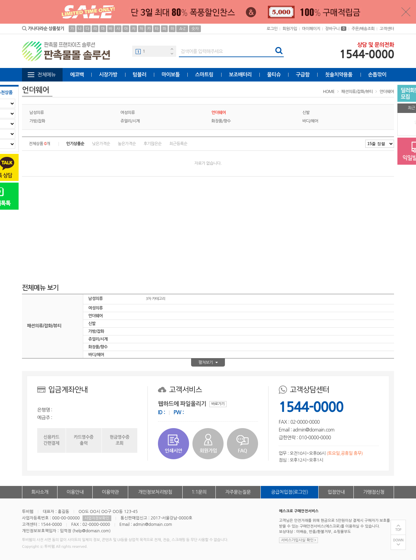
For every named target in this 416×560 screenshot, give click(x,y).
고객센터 (386, 29)
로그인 (272, 29)
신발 (305, 113)
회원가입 (289, 29)
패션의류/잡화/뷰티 (357, 92)
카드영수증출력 (83, 440)
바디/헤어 (310, 121)
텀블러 (139, 74)
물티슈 (274, 74)
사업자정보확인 (97, 518)
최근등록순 (178, 144)
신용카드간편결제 (51, 440)
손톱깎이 (377, 74)
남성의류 (36, 113)
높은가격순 (127, 144)
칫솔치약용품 (338, 74)
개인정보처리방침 (155, 492)
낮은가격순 (101, 144)
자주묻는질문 (238, 492)
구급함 (303, 74)
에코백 (77, 74)
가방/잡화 (37, 121)
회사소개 (39, 492)
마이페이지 (311, 29)
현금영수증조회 (119, 440)
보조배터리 (240, 74)
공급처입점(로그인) (289, 492)
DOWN (398, 540)
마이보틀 (170, 74)
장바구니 (335, 29)
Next (171, 53)
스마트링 (204, 74)
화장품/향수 (221, 121)
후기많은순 (152, 144)
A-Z (182, 29)
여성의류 (127, 113)
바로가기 (218, 404)
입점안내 (336, 492)
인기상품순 (75, 144)
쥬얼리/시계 (130, 121)
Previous (171, 49)
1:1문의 (199, 492)
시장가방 (108, 74)
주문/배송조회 (362, 29)
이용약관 (110, 492)
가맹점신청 (374, 492)
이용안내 (75, 492)
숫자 (195, 29)
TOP (398, 529)
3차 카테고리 (155, 299)
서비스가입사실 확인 (298, 540)
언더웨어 (386, 92)
